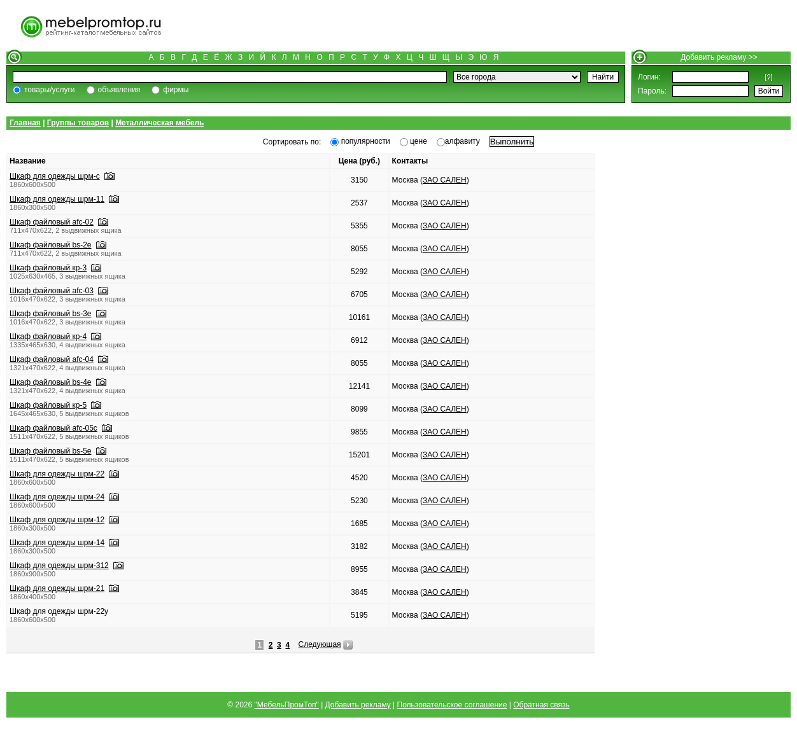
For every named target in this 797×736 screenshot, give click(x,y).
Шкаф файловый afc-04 (52, 359)
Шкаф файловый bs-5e (51, 451)
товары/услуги (49, 89)
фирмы (175, 89)
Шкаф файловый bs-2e (51, 244)
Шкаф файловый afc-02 (52, 222)
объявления (119, 89)
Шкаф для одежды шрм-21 (57, 588)
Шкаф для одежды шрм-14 (57, 542)
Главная (25, 122)
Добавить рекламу (358, 704)
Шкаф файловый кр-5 (48, 405)
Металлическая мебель (159, 122)
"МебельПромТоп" (287, 704)
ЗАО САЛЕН (445, 180)
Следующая (319, 644)
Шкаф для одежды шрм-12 (57, 519)
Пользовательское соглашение (452, 704)
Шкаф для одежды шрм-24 (57, 496)
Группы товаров (78, 122)
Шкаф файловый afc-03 (52, 290)
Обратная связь (541, 704)
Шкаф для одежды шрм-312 (59, 565)
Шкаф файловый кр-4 (48, 336)
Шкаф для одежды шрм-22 (57, 473)
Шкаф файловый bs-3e (51, 313)
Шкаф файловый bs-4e (51, 382)
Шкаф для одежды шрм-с (55, 176)
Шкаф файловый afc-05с (53, 428)
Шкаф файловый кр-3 (48, 267)
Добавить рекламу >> (719, 57)
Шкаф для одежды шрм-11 (57, 199)
